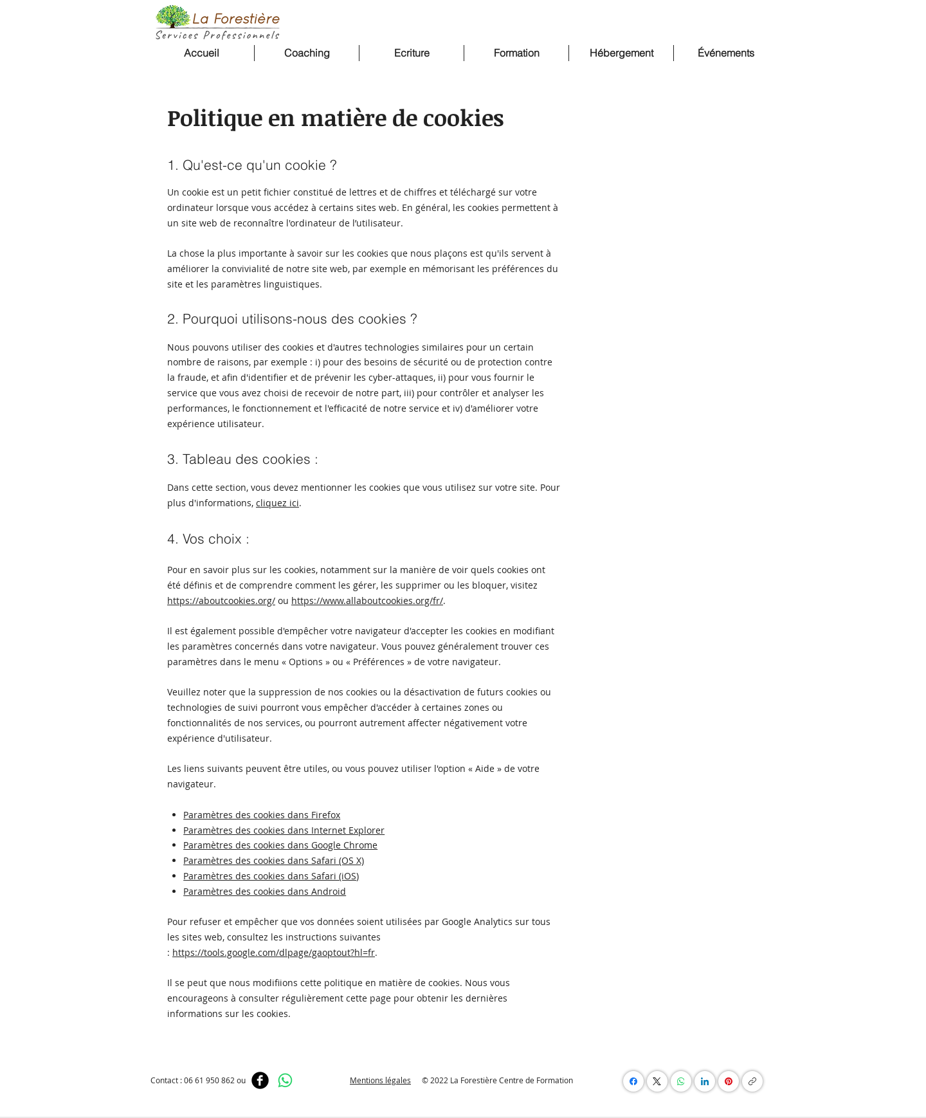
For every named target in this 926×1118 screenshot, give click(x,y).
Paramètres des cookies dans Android (264, 891)
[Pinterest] (728, 1081)
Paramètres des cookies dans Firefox (261, 815)
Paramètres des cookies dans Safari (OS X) (273, 860)
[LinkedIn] (704, 1081)
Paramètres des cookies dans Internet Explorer (284, 830)
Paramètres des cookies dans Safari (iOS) (271, 876)
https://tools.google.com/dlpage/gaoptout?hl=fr (273, 952)
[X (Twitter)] (657, 1081)
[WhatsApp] (285, 1080)
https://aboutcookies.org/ (221, 600)
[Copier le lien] (752, 1081)
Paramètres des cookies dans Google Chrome (280, 845)
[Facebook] (260, 1080)
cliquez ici (277, 503)
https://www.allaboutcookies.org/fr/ (367, 600)
